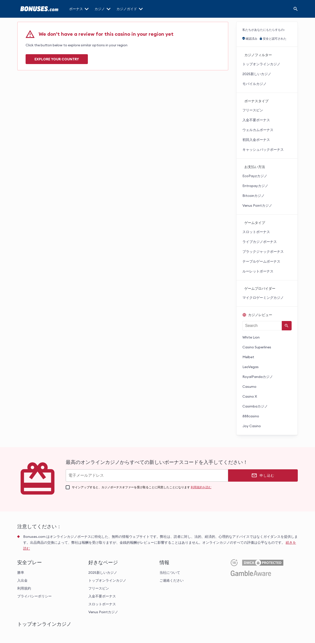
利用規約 (24, 588)
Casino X (249, 396)
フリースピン (252, 110)
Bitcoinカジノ (253, 195)
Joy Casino (251, 426)
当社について (169, 572)
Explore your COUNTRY (56, 59)
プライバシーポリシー (34, 596)
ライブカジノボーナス (259, 241)
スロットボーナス (256, 232)
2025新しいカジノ (256, 74)
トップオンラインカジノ (261, 64)
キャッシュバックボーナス (263, 149)
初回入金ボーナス (256, 139)
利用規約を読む (201, 487)
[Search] (296, 8)
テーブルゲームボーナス (261, 261)
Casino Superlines (256, 347)
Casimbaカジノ (255, 406)
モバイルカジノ (254, 84)
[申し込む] (263, 475)
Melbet (248, 357)
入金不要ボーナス (256, 120)
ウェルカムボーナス (257, 130)
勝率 (20, 572)
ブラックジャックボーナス (263, 251)
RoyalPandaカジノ (257, 376)
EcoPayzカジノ (254, 176)
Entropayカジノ (255, 186)
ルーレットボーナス (257, 271)
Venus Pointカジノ (257, 205)
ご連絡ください (171, 580)
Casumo (249, 386)
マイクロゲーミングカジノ (263, 297)
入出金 (22, 580)
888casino (250, 416)
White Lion (251, 337)
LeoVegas (250, 367)
